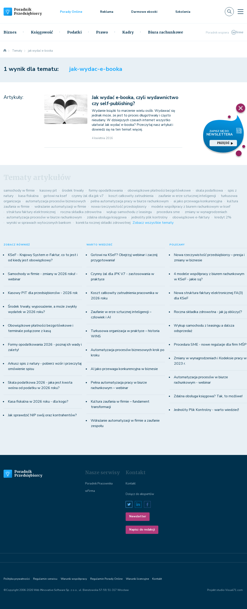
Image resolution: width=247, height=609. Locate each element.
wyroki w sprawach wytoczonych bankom (38, 222)
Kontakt (130, 484)
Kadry (128, 32)
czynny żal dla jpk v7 (88, 195)
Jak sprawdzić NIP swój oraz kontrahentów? (42, 415)
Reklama (106, 12)
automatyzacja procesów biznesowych (56, 201)
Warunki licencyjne (137, 579)
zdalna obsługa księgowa (107, 217)
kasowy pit (48, 190)
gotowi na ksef (55, 195)
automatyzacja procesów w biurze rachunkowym (44, 217)
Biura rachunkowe (165, 32)
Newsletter (137, 516)
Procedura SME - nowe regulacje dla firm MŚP (210, 344)
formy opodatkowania (106, 190)
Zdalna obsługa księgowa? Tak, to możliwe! (208, 396)
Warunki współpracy (74, 579)
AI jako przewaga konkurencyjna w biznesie (124, 368)
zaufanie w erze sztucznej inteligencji (187, 195)
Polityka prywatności (17, 579)
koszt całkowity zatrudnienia (131, 195)
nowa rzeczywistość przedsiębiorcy (118, 206)
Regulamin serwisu (45, 579)
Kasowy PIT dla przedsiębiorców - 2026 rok (43, 292)
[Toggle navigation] (240, 11)
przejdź (225, 143)
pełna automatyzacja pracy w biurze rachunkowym (130, 201)
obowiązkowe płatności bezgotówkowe (159, 190)
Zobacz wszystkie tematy (153, 222)
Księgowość (42, 32)
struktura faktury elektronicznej (31, 211)
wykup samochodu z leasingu (129, 211)
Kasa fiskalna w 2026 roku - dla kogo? (38, 401)
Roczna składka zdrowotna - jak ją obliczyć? (208, 311)
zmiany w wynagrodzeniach (206, 211)
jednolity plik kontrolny (149, 217)
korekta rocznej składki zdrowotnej (103, 222)
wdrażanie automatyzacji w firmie (60, 206)
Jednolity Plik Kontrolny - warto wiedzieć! (206, 409)
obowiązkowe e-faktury (191, 217)
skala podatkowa (209, 190)
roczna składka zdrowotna (80, 211)
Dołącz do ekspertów (140, 494)
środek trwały (73, 190)
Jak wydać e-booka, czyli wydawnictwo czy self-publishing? (135, 100)
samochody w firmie (19, 190)
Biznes (10, 32)
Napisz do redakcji (142, 530)
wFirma (90, 491)
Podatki (74, 32)
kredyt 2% (223, 217)
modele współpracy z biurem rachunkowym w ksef (190, 206)
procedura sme (168, 211)
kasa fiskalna (28, 195)
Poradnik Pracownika (99, 484)
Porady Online (71, 12)
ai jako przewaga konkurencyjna (198, 201)
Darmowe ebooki (144, 12)
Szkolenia (182, 12)
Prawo (102, 32)
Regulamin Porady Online (106, 579)
